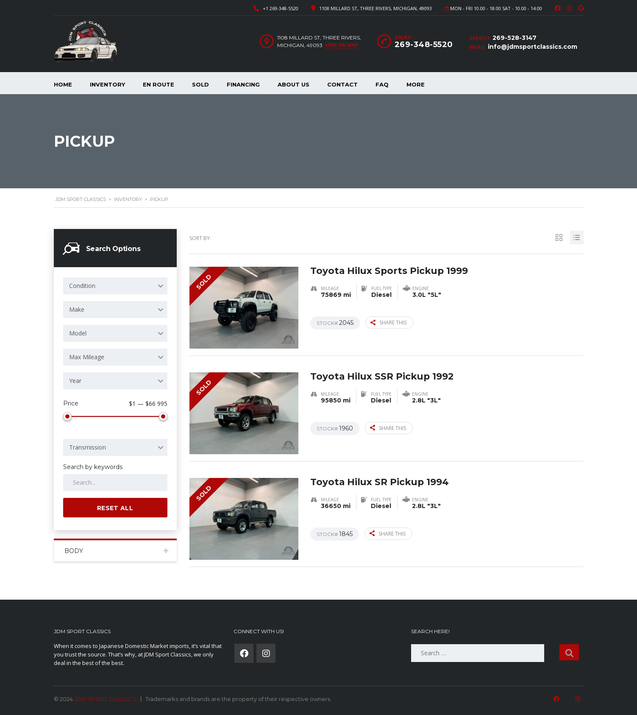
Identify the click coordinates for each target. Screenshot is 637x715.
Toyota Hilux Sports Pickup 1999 (390, 270)
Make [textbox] (76, 309)
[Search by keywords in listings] (115, 482)
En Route (158, 84)
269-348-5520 (424, 44)
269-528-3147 (514, 38)
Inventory (107, 84)
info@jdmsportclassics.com (532, 46)
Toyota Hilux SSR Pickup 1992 (383, 376)
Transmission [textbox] (87, 447)
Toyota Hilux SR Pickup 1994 (380, 481)
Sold (200, 84)
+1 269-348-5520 (280, 8)
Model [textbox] (77, 333)
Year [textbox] (75, 381)
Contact (342, 84)
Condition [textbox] (82, 286)
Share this (388, 322)
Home (63, 84)
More (415, 84)
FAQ (382, 84)
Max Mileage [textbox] (86, 357)
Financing (243, 84)
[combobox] (115, 285)
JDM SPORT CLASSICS (105, 698)
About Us (293, 84)
